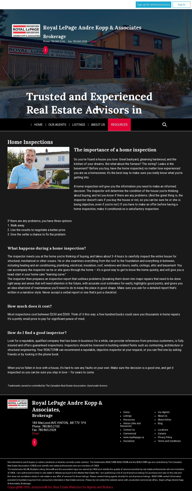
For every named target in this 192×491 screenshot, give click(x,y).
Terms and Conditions (169, 441)
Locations (163, 430)
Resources (119, 124)
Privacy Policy (165, 437)
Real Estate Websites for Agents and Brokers (83, 487)
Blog (160, 423)
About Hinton (164, 419)
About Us (98, 124)
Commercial (129, 433)
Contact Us (129, 430)
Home (38, 124)
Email (93, 41)
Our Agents (57, 124)
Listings (78, 124)
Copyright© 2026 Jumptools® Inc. (30, 487)
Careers (162, 433)
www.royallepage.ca (133, 437)
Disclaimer (129, 441)
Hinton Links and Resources (130, 424)
